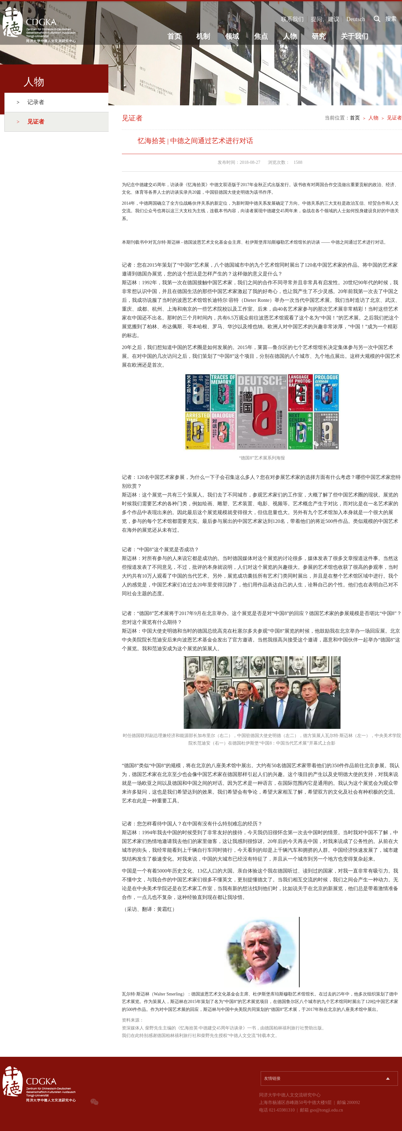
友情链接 (272, 1078)
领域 (232, 36)
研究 (319, 36)
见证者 (394, 117)
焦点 (261, 36)
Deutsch (355, 19)
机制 (203, 36)
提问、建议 (325, 19)
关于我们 (354, 36)
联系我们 (292, 19)
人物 (290, 36)
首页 (174, 36)
